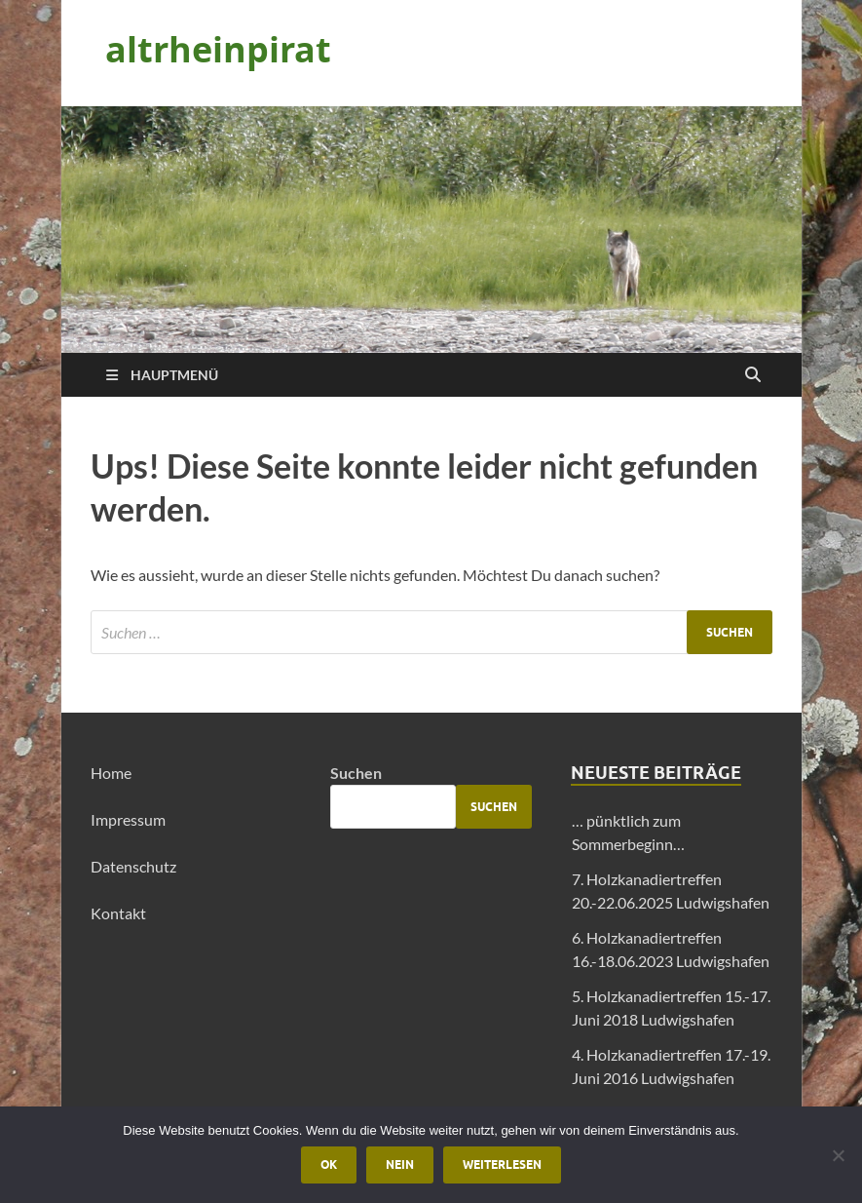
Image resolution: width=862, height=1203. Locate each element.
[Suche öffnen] (753, 375)
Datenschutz (133, 866)
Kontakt (118, 913)
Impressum (128, 819)
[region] (431, 229)
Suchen (356, 772)
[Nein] (837, 1155)
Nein (400, 1164)
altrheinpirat (218, 49)
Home (111, 772)
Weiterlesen (502, 1164)
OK (328, 1164)
